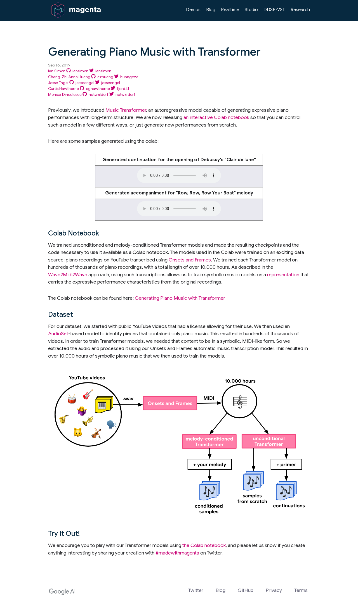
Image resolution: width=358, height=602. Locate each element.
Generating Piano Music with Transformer (180, 298)
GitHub (245, 590)
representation (283, 275)
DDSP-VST (274, 10)
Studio (251, 10)
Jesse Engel (58, 82)
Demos (193, 10)
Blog (210, 10)
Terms (301, 590)
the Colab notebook (204, 545)
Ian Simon (56, 70)
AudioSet (58, 333)
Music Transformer (125, 110)
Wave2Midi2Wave (67, 275)
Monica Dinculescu (65, 94)
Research (300, 10)
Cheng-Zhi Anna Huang (69, 76)
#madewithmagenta (177, 553)
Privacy (274, 590)
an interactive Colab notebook (216, 117)
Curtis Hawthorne (63, 88)
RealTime (230, 10)
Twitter (195, 590)
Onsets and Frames (190, 260)
